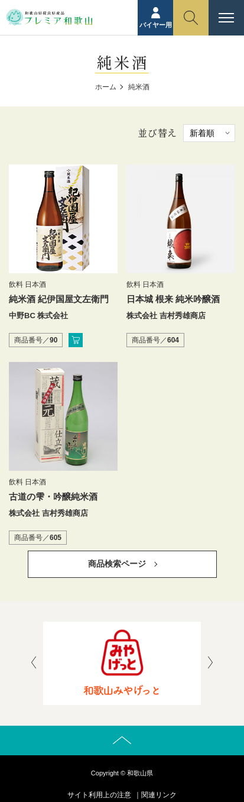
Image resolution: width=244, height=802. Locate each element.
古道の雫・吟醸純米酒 (53, 496)
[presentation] (33, 663)
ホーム (105, 87)
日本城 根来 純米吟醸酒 (173, 299)
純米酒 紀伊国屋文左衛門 (59, 299)
